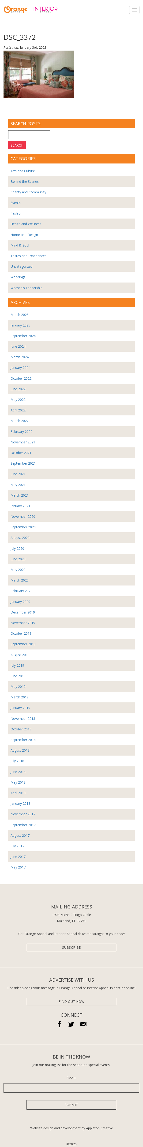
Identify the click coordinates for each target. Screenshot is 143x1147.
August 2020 (20, 537)
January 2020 (20, 601)
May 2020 (18, 569)
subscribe (71, 947)
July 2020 (17, 548)
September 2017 (23, 825)
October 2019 (21, 633)
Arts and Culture (23, 171)
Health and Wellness (26, 224)
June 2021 (18, 474)
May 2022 (18, 399)
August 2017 (20, 835)
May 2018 (18, 782)
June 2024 (18, 346)
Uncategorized (22, 266)
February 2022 (21, 431)
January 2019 (20, 707)
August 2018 (20, 750)
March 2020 (20, 580)
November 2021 (23, 442)
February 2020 (21, 591)
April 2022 (18, 410)
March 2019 (20, 697)
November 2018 (23, 718)
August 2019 (20, 655)
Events (16, 202)
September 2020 (23, 527)
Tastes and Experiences (28, 256)
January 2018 (20, 803)
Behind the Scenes (25, 181)
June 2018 (18, 771)
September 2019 (23, 644)
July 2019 (17, 665)
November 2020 (23, 516)
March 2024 (20, 357)
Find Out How (71, 1001)
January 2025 (20, 325)
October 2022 (21, 378)
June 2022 (18, 389)
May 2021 (18, 484)
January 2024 (20, 367)
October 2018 (21, 729)
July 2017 (17, 846)
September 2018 (23, 739)
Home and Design (24, 234)
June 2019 (18, 676)
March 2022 (20, 420)
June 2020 (18, 559)
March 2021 (20, 495)
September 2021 (23, 463)
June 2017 (18, 856)
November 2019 (23, 623)
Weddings (18, 277)
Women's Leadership (26, 288)
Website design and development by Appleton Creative (71, 1128)
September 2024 (23, 336)
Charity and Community (28, 192)
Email (71, 1078)
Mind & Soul (20, 245)
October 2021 (21, 452)
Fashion (17, 213)
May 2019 (18, 686)
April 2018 (18, 793)
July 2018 (17, 761)
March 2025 (20, 314)
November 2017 (23, 814)
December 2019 (23, 612)
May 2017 (18, 867)
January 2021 (20, 506)
